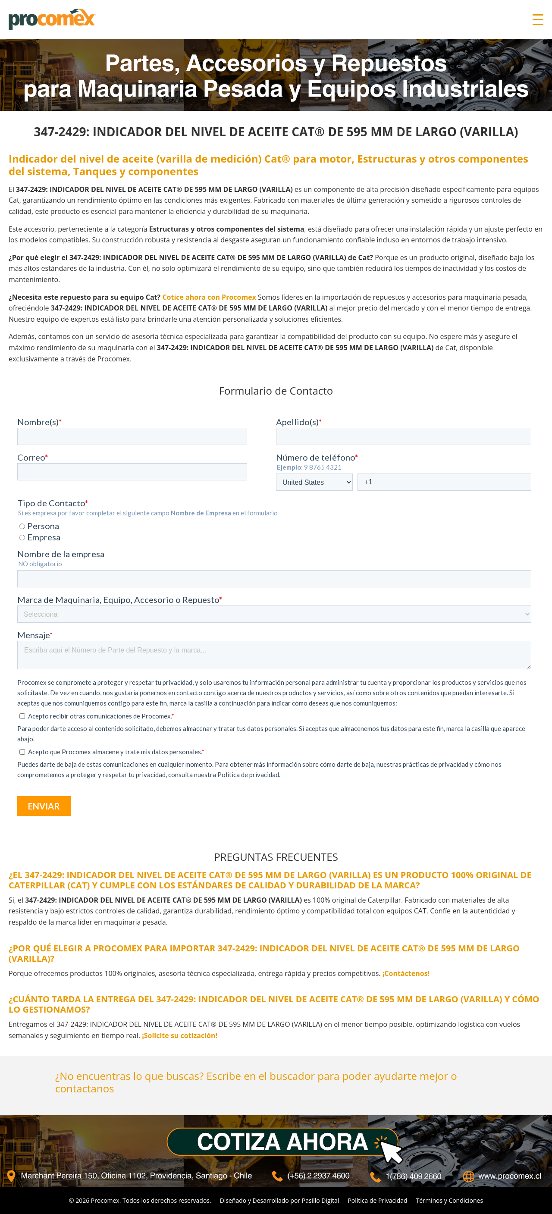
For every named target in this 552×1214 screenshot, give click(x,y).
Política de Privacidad (377, 1200)
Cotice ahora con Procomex (209, 297)
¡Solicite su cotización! (179, 1035)
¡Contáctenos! (406, 973)
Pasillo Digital (320, 1200)
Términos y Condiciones (449, 1200)
